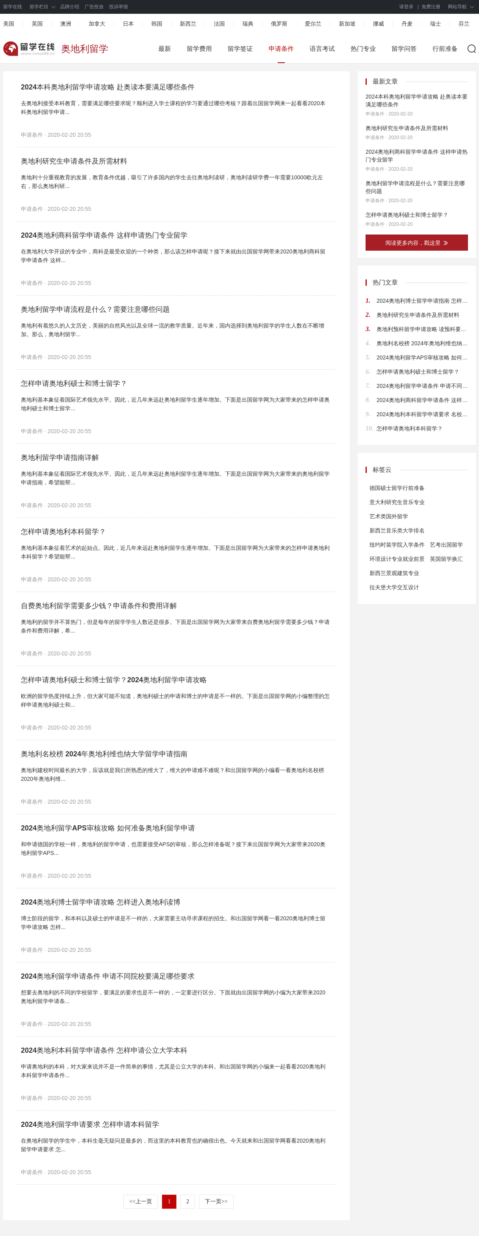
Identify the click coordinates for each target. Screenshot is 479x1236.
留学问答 (404, 48)
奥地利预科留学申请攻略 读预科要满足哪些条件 (422, 329)
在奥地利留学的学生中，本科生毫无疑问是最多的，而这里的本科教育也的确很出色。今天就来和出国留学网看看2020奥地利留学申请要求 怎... (173, 1144)
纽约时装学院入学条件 (397, 545)
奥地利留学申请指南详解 (60, 458)
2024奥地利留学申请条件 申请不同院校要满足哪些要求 (108, 976)
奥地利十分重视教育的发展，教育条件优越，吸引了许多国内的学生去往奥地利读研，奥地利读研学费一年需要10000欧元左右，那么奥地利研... (172, 181)
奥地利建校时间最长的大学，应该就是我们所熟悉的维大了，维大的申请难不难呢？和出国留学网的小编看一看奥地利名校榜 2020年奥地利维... (172, 774)
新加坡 (347, 23)
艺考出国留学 (446, 545)
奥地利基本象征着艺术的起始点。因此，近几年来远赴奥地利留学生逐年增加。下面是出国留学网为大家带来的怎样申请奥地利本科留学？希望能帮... (175, 552)
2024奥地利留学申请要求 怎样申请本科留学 (90, 1124)
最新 (164, 48)
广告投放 (94, 6)
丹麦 (406, 23)
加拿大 (97, 23)
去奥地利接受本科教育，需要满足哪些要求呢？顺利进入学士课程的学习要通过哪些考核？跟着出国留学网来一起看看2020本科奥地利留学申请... (173, 107)
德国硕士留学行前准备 (397, 488)
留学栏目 (39, 6)
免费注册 (430, 6)
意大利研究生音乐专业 (397, 502)
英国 (37, 23)
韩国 (156, 23)
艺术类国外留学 (388, 516)
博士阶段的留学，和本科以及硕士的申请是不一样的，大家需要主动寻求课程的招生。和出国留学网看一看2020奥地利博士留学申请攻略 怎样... (173, 922)
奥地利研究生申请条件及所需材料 (74, 161)
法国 (219, 23)
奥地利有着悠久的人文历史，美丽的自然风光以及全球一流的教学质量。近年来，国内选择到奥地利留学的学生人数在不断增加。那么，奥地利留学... (172, 329)
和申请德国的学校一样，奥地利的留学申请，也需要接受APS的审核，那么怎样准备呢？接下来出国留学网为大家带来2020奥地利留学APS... (173, 848)
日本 (128, 23)
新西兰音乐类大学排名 (397, 530)
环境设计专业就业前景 (397, 559)
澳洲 (65, 23)
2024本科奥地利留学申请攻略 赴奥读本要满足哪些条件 (108, 87)
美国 (8, 23)
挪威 (378, 23)
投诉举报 (118, 6)
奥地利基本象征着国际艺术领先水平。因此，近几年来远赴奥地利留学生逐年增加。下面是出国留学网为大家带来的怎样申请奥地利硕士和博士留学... (175, 403)
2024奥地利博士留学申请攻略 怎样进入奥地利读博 (100, 902)
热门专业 (363, 48)
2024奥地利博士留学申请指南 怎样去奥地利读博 (422, 301)
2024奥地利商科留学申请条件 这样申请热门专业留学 (104, 235)
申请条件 (281, 48)
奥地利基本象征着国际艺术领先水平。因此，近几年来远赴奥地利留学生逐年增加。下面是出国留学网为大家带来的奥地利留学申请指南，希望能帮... (175, 478)
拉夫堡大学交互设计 (394, 587)
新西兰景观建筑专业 (394, 573)
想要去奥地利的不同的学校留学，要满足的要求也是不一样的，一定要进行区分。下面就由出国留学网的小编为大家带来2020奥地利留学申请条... (173, 996)
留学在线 (12, 6)
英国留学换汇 (446, 559)
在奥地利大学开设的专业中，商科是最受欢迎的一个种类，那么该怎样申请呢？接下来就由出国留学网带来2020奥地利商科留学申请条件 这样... (173, 255)
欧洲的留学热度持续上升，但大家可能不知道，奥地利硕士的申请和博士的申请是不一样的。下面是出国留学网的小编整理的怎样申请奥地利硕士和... (175, 700)
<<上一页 (140, 1201)
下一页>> (216, 1201)
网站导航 (457, 6)
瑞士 (435, 23)
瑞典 (247, 23)
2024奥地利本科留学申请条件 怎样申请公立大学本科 (104, 1050)
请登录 (406, 6)
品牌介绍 (69, 6)
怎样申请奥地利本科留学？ (63, 532)
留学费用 (199, 48)
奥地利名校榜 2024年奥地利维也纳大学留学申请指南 (104, 754)
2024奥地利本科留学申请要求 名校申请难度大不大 (422, 414)
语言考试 (322, 48)
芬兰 (464, 23)
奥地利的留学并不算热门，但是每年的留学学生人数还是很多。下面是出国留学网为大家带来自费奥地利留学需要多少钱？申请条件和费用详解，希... (175, 626)
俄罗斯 (279, 23)
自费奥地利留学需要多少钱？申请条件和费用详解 (99, 606)
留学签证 (240, 48)
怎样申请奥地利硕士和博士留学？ (74, 383)
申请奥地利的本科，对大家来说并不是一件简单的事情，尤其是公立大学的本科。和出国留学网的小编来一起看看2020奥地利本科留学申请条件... (173, 1070)
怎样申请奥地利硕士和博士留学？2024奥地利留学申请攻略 (114, 680)
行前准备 (445, 48)
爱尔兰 (313, 23)
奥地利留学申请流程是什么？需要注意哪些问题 (95, 309)
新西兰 (188, 23)
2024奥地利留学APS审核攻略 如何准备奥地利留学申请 (108, 828)
